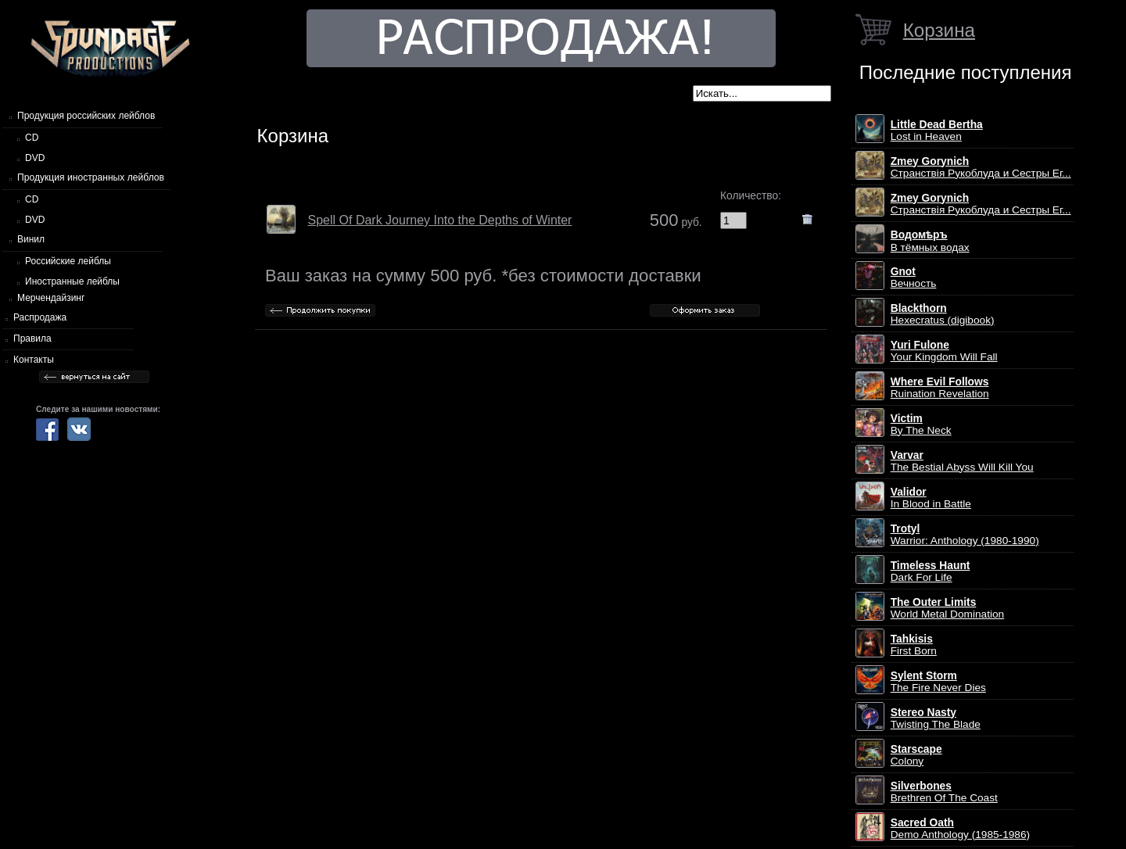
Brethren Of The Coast (944, 792)
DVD (35, 157)
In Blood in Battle (931, 498)
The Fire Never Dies (938, 681)
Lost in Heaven (937, 130)
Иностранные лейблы (72, 281)
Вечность (914, 277)
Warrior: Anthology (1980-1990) (965, 534)
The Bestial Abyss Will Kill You (962, 461)
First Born (914, 645)
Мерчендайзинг (50, 297)
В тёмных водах (930, 241)
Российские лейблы (68, 261)
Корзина (939, 30)
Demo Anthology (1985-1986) (960, 828)
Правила (32, 338)
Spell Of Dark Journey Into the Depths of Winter (440, 220)
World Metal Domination (947, 608)
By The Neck (921, 424)
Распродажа (39, 317)
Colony (916, 755)
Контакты (33, 359)
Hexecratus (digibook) (943, 314)
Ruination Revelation (940, 387)
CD (31, 137)
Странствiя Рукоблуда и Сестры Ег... (981, 167)
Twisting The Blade (936, 718)
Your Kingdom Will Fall (944, 351)
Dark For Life (930, 571)
